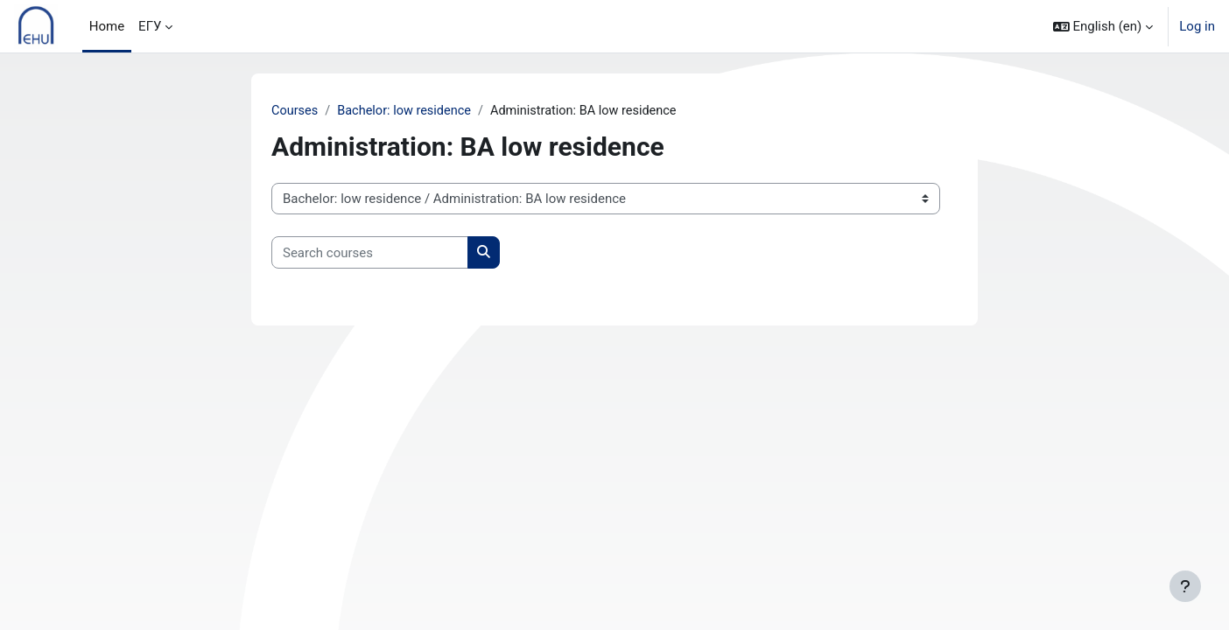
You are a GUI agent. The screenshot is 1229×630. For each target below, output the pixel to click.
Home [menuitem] (106, 26)
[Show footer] (1185, 586)
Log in (1197, 26)
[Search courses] (369, 253)
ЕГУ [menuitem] (149, 26)
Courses (295, 111)
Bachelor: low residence (408, 111)
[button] (1103, 26)
